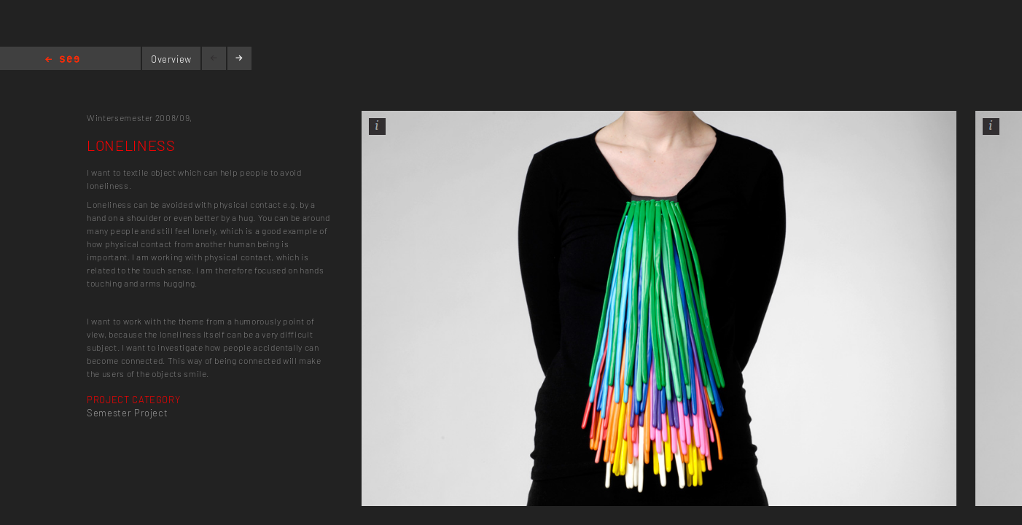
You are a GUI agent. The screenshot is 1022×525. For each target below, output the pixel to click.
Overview (171, 59)
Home (62, 60)
